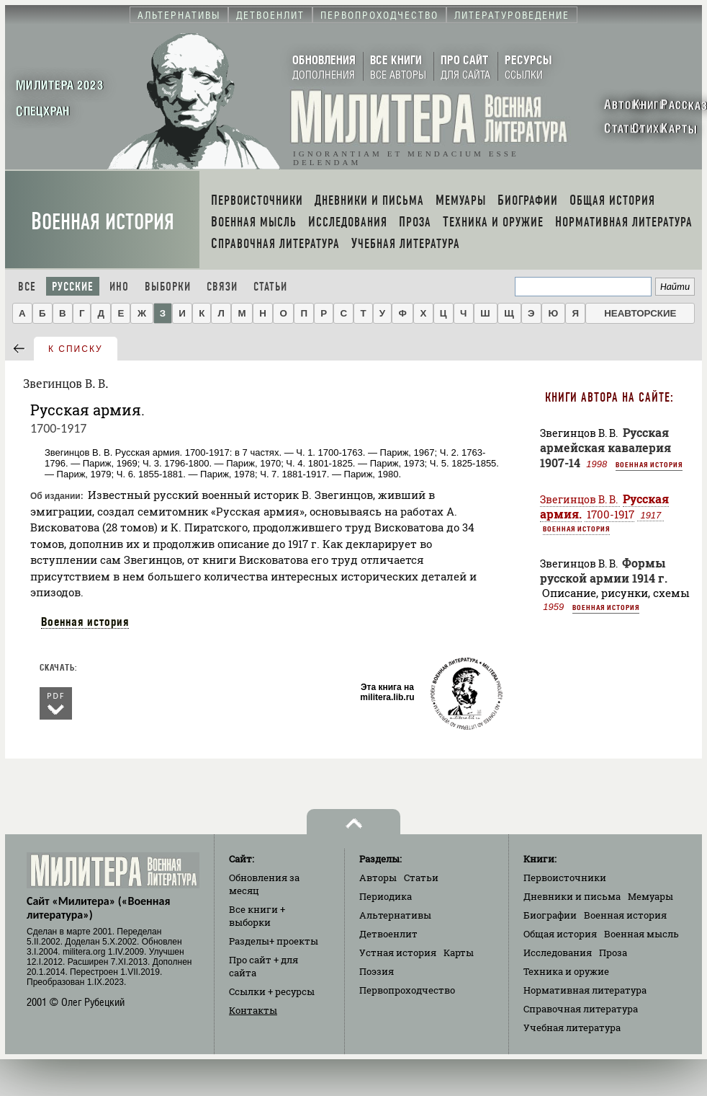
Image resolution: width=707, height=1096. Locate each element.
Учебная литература (572, 1027)
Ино (119, 286)
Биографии (550, 915)
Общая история (560, 933)
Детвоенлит (388, 933)
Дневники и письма (572, 896)
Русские (73, 286)
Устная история (397, 952)
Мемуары (650, 896)
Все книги (257, 916)
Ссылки (272, 991)
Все (27, 286)
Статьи (270, 286)
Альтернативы (395, 915)
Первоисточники (564, 877)
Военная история (102, 221)
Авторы (378, 877)
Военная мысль (641, 933)
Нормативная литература (585, 990)
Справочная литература (580, 1008)
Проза (613, 952)
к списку (75, 349)
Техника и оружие (566, 971)
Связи (222, 286)
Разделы (273, 940)
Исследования (557, 952)
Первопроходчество (407, 990)
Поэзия (376, 971)
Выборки (168, 286)
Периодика (385, 896)
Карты (458, 952)
